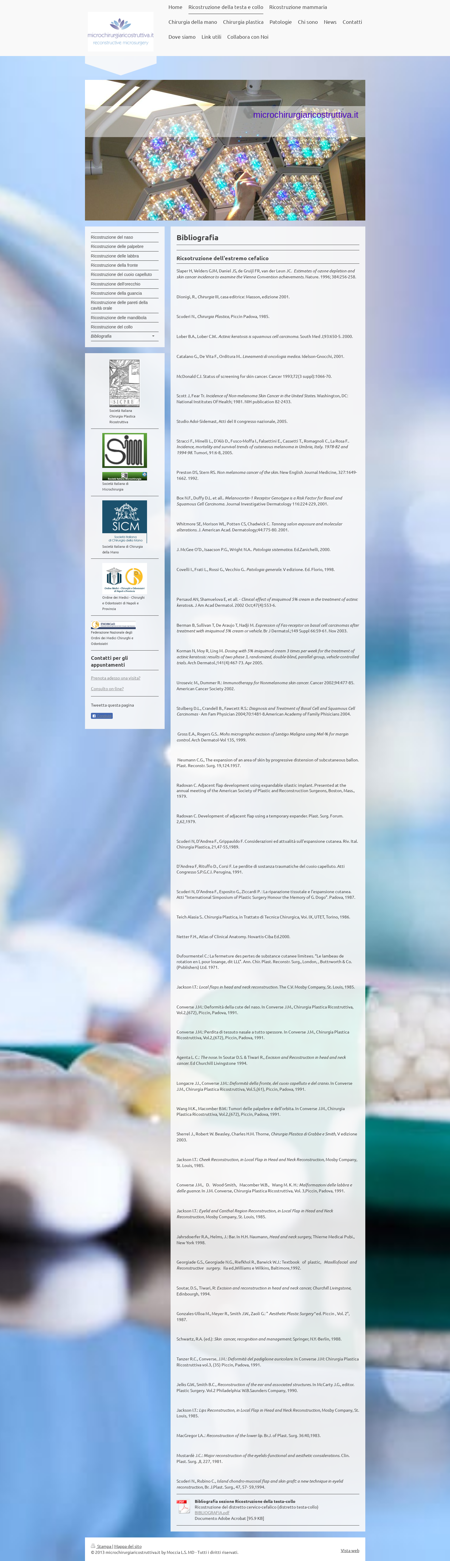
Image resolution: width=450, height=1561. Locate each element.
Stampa (101, 1546)
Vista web (350, 1550)
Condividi (102, 716)
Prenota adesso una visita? (115, 677)
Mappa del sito (128, 1546)
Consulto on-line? (107, 688)
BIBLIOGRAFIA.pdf (212, 1512)
